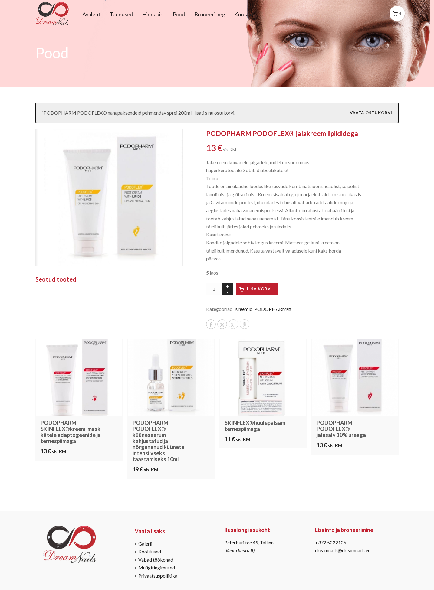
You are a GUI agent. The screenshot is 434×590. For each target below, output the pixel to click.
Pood (179, 14)
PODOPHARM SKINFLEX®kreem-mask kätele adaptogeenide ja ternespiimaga (71, 431)
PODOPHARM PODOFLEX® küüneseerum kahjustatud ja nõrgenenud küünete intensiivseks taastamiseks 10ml (158, 440)
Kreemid (243, 309)
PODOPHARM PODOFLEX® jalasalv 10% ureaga (341, 428)
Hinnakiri (153, 14)
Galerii (143, 543)
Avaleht (91, 14)
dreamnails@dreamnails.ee (342, 550)
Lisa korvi (259, 288)
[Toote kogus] (214, 289)
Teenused (121, 14)
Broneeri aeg (209, 14)
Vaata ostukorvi (371, 112)
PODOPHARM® (272, 309)
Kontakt (244, 14)
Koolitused (148, 551)
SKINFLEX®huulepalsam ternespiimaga (255, 425)
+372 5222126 (330, 542)
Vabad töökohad (154, 559)
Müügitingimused (155, 567)
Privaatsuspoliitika (156, 576)
